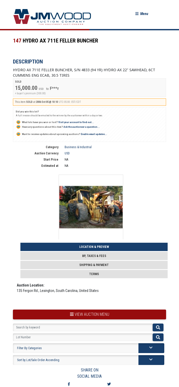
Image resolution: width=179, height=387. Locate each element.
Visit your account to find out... (55, 122)
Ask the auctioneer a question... (58, 126)
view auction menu (89, 314)
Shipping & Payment (94, 265)
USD (67, 153)
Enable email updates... (61, 134)
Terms (94, 274)
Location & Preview (94, 247)
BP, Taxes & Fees (94, 256)
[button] (141, 14)
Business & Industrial (78, 147)
